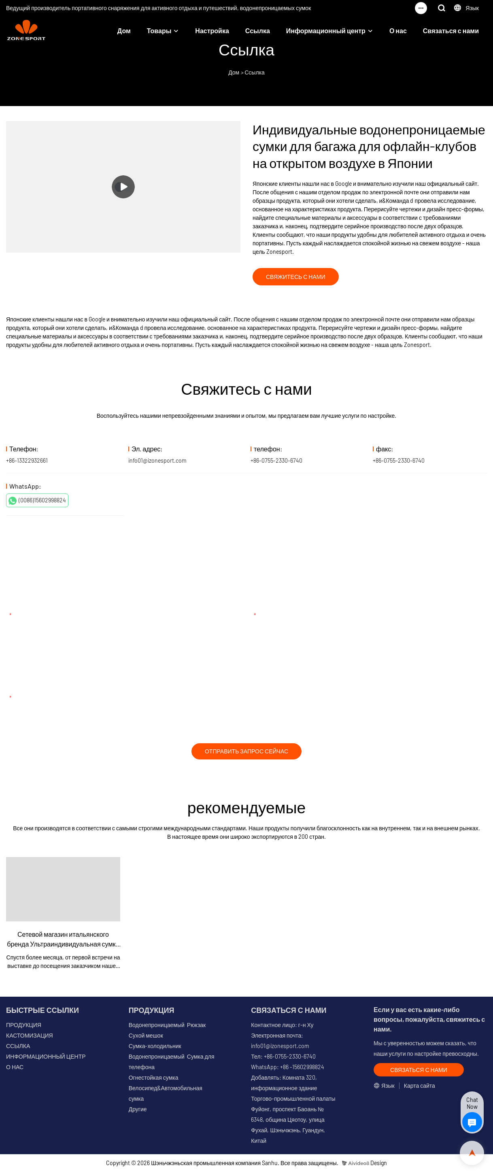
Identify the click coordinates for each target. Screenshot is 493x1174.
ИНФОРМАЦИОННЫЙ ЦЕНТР (46, 1059)
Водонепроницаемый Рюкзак (167, 1027)
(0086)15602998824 (37, 502)
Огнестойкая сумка (153, 1080)
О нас (398, 30)
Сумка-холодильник (155, 1048)
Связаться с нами (451, 30)
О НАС (14, 1069)
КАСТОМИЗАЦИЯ (29, 1038)
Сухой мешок (146, 1038)
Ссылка (257, 30)
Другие (138, 1111)
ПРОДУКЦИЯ (23, 1027)
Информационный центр (326, 30)
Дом (124, 30)
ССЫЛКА (18, 1048)
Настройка (212, 30)
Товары (159, 30)
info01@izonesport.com (157, 461)
